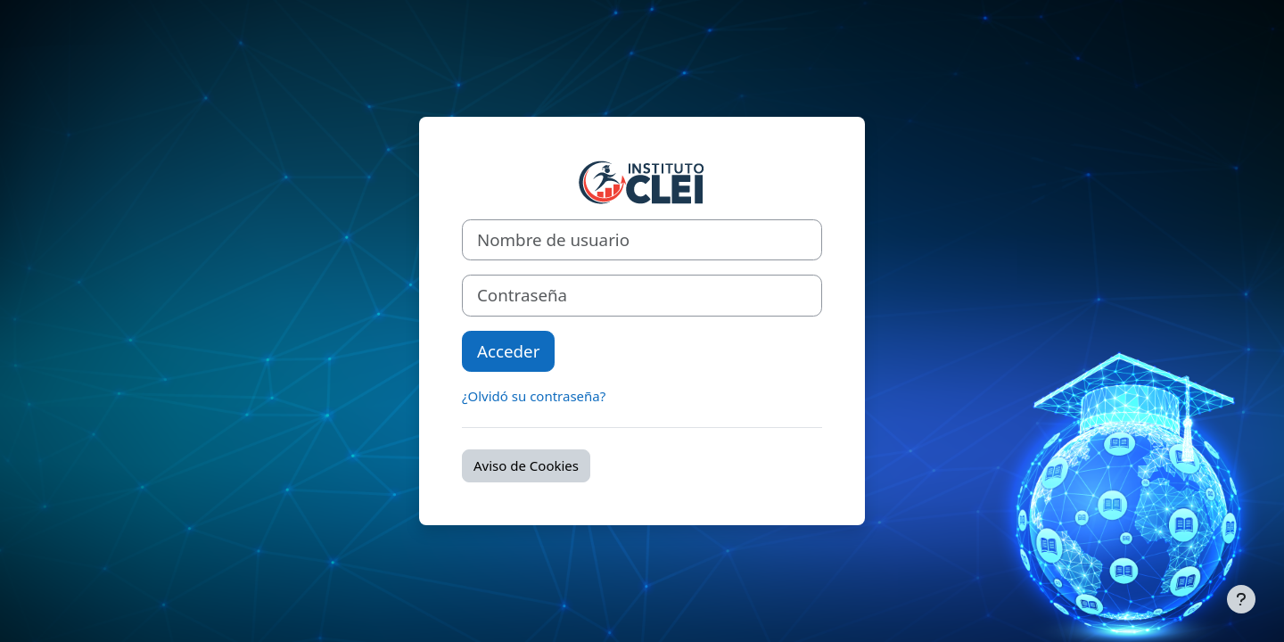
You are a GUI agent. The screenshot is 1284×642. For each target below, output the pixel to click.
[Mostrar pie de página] (1241, 599)
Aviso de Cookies (526, 465)
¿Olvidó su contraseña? (533, 396)
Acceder (508, 351)
